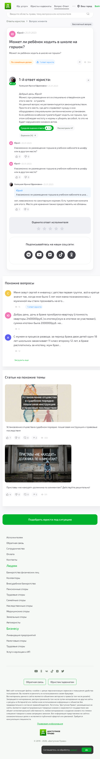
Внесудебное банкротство (21, 583)
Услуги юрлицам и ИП (18, 651)
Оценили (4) (29, 135)
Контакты (11, 559)
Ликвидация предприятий (21, 635)
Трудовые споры (15, 594)
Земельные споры (16, 616)
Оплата (10, 554)
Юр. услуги (22, 6)
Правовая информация (50, 723)
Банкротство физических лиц (22, 572)
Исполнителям (14, 537)
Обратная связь (15, 542)
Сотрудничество (15, 548)
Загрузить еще (21, 360)
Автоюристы (13, 622)
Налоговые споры (16, 640)
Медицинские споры (18, 611)
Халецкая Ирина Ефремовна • (33, 85)
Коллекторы (13, 577)
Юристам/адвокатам (62, 682)
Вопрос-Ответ (61, 6)
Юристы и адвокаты (41, 6)
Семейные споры (16, 600)
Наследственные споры (19, 605)
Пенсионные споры (17, 589)
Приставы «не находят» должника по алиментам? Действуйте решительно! (48, 487)
